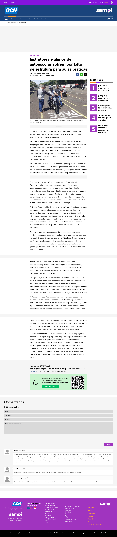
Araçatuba (91, 508)
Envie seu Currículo (100, 533)
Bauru (90, 510)
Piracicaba (91, 522)
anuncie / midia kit (31, 19)
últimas (12, 19)
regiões (20, 19)
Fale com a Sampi (79, 533)
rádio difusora (45, 19)
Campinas (91, 513)
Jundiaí (90, 519)
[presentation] (99, 438)
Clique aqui (35, 371)
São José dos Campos (95, 525)
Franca (90, 516)
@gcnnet (35, 503)
